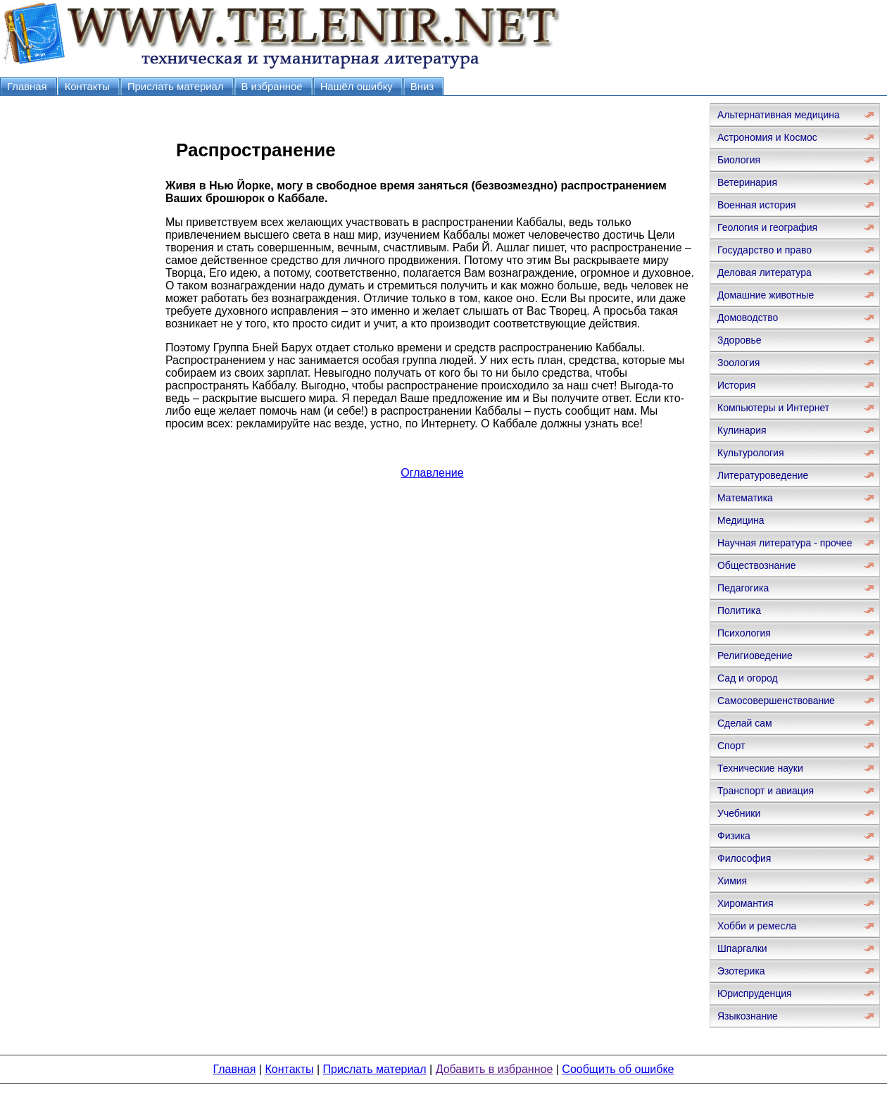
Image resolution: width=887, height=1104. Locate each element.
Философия (744, 858)
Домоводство (747, 317)
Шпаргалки (742, 948)
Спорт (731, 745)
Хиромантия (745, 903)
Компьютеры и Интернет (773, 407)
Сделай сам (744, 723)
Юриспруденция (754, 993)
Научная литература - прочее (784, 542)
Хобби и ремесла (756, 926)
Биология (738, 159)
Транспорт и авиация (765, 790)
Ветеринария (747, 182)
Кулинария (742, 430)
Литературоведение (762, 475)
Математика (745, 497)
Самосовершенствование (776, 700)
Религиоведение (755, 655)
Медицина (741, 520)
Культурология (750, 452)
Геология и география (767, 227)
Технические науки (760, 768)
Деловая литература (764, 272)
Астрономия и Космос (767, 137)
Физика (733, 835)
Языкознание (747, 1016)
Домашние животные (765, 295)
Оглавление (432, 473)
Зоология (738, 362)
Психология (744, 633)
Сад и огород (747, 678)
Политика (739, 610)
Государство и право (764, 250)
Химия (732, 880)
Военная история (756, 205)
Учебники (738, 813)
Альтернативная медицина (778, 114)
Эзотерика (741, 971)
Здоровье (739, 340)
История (736, 385)
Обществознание (756, 565)
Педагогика (743, 588)
